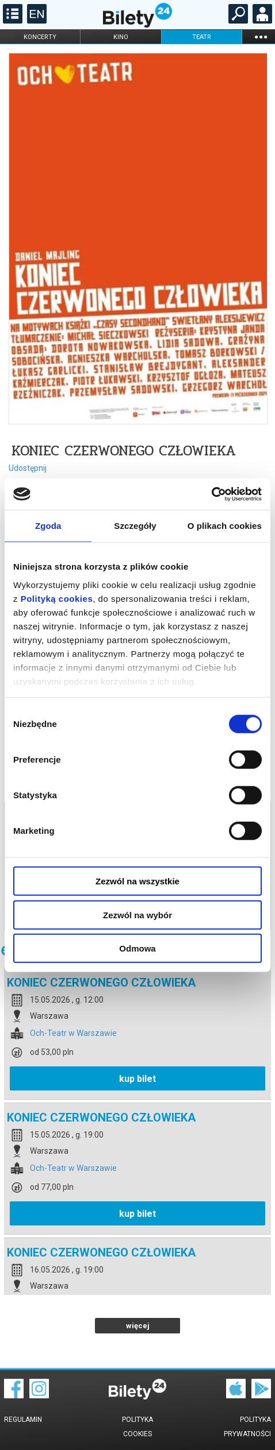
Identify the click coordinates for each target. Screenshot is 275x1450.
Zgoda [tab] (48, 526)
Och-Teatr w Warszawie (73, 1033)
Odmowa (137, 948)
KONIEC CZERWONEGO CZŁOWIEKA (101, 982)
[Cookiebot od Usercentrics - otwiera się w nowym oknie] (211, 493)
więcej (138, 1325)
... (261, 36)
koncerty (40, 37)
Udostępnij (28, 468)
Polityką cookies (57, 598)
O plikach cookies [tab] (225, 526)
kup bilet (137, 1078)
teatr (201, 37)
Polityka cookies (137, 1427)
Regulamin (23, 1420)
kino (120, 37)
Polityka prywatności (247, 1427)
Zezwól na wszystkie (137, 881)
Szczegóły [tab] (135, 526)
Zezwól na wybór (137, 914)
